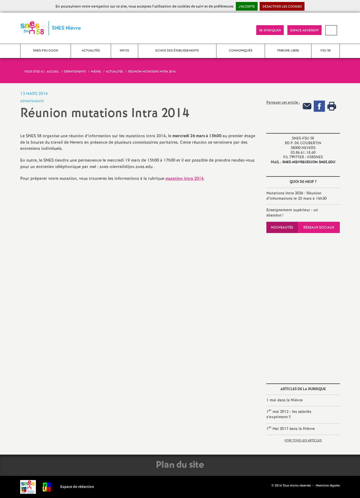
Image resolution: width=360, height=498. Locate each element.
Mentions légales (328, 485)
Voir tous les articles (303, 440)
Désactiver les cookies (282, 6)
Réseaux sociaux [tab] (318, 227)
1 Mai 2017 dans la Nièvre (290, 428)
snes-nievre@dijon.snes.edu (308, 162)
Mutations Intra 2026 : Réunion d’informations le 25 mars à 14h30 (296, 196)
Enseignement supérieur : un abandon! (292, 212)
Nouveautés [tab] (282, 227)
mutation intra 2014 (184, 179)
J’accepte (247, 6)
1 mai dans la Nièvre (284, 400)
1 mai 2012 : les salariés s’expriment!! (288, 414)
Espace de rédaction (77, 487)
